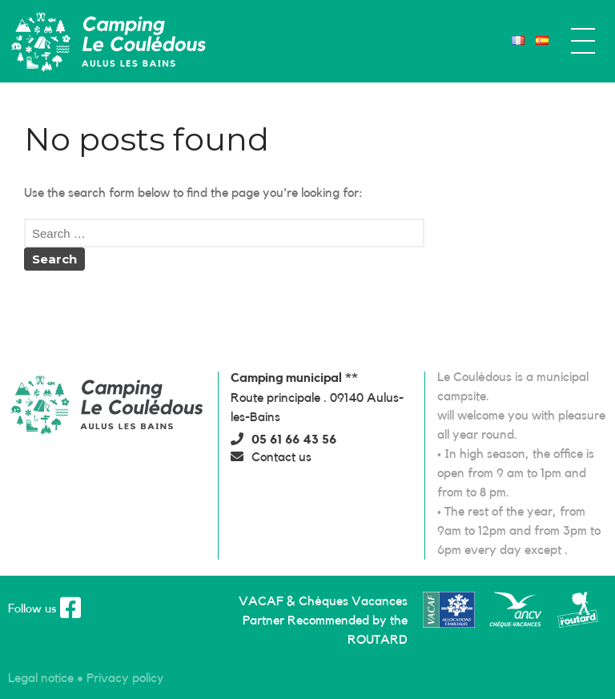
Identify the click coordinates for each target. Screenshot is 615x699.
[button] (283, 439)
